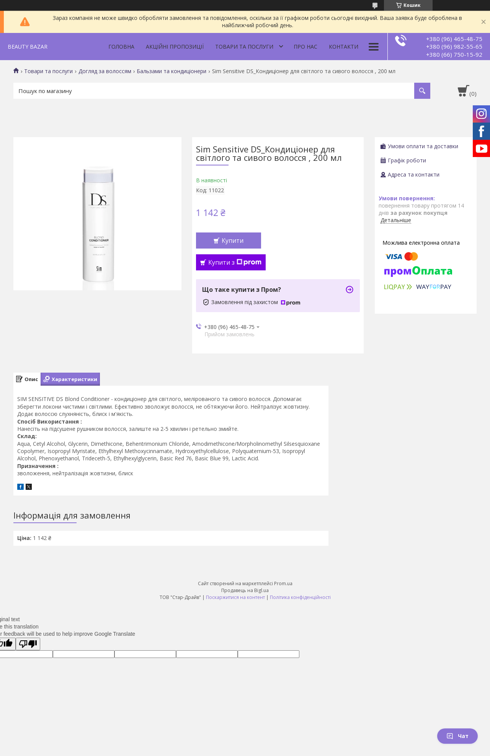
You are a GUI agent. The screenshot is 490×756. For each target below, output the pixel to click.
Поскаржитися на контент (235, 597)
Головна (121, 46)
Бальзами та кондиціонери (171, 71)
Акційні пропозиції (175, 46)
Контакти (343, 46)
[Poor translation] (28, 644)
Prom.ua (283, 583)
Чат (457, 736)
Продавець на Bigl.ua (245, 590)
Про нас (305, 46)
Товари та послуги (244, 46)
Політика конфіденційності (300, 597)
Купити (232, 240)
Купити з (234, 262)
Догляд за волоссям (104, 71)
